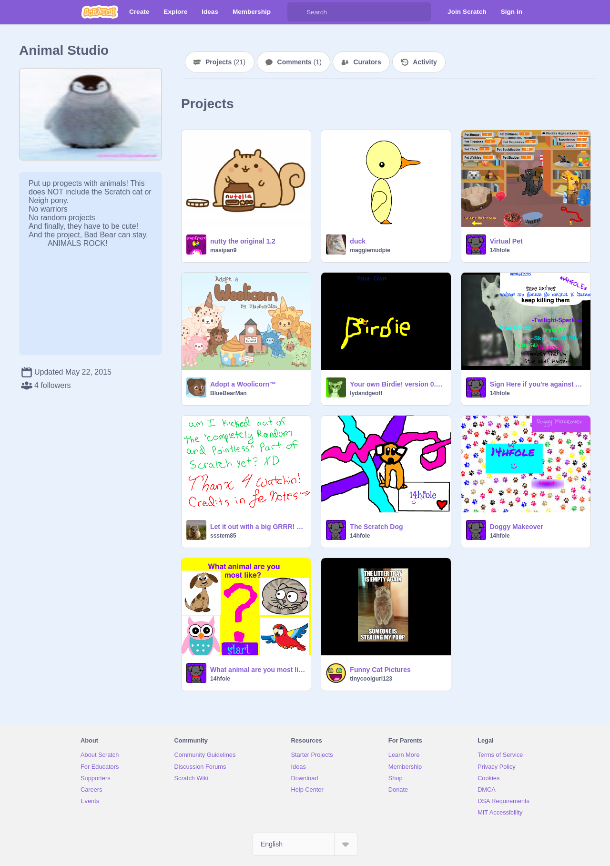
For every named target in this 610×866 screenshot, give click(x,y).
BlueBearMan (228, 393)
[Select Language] (305, 844)
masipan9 (223, 250)
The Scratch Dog (376, 526)
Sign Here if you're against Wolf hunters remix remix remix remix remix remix (537, 384)
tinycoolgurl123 (371, 678)
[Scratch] (100, 12)
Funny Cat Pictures (380, 669)
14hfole (500, 250)
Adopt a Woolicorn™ (243, 384)
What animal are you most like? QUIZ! (257, 669)
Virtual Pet (506, 241)
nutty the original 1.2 (242, 241)
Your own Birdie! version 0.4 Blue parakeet (397, 384)
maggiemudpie (370, 250)
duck (358, 241)
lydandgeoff (366, 393)
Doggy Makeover (516, 526)
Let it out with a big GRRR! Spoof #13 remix (257, 526)
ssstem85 (223, 535)
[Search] (296, 11)
